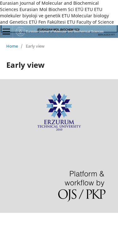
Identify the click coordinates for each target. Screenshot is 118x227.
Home (12, 46)
